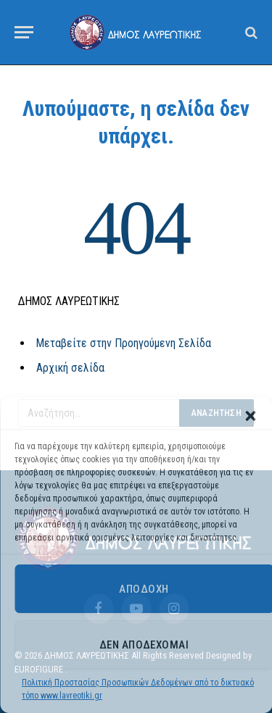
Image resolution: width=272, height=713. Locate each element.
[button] (250, 416)
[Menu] (24, 32)
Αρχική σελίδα (70, 368)
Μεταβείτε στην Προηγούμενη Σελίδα (123, 343)
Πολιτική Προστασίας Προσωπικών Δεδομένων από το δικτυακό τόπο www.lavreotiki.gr (138, 689)
